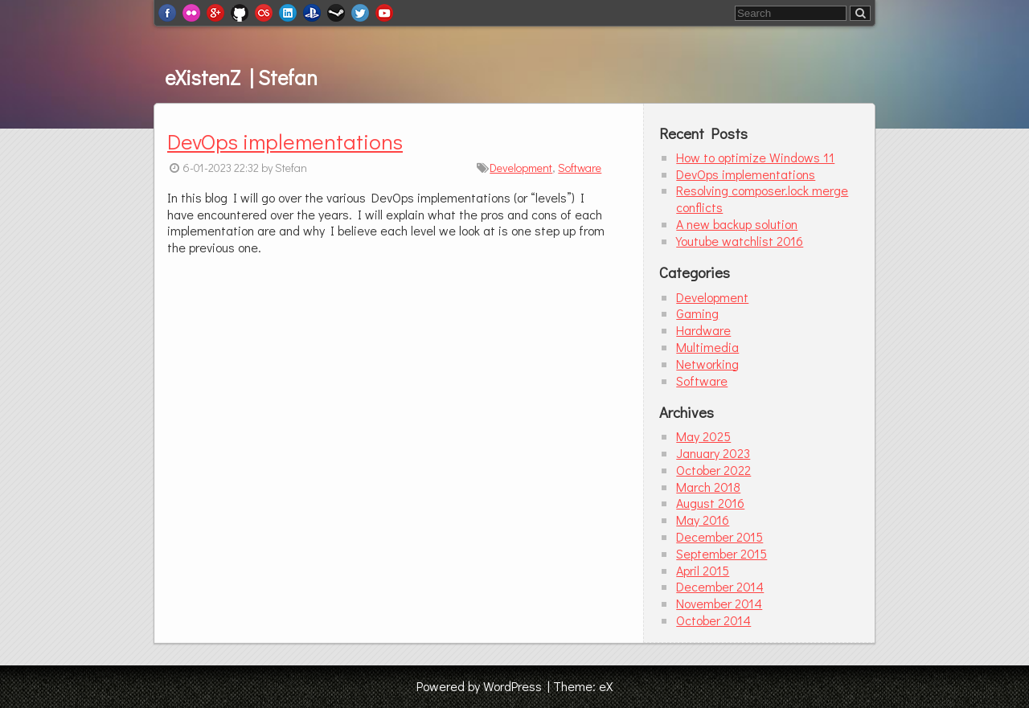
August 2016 (710, 502)
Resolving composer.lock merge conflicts (762, 198)
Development (521, 167)
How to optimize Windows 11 (755, 157)
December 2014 (720, 586)
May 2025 (703, 436)
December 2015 (719, 536)
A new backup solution (736, 223)
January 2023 (713, 452)
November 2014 (719, 603)
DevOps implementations (285, 141)
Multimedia (707, 346)
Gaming (697, 313)
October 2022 (713, 469)
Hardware (703, 329)
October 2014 (713, 620)
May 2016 (702, 519)
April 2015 (702, 570)
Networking (707, 363)
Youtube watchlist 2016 (739, 240)
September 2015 (721, 553)
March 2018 (708, 486)
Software (579, 167)
